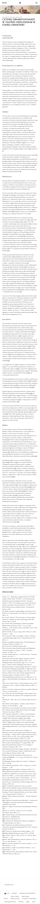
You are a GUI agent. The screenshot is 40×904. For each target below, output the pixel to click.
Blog (33, 902)
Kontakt (14, 893)
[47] (3, 847)
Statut (6, 898)
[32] (3, 786)
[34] (3, 796)
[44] (3, 835)
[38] (3, 814)
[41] (3, 825)
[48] (3, 851)
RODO (28, 902)
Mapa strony (15, 896)
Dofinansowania (10, 902)
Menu (4, 3)
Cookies (21, 902)
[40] (3, 821)
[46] (3, 843)
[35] (3, 800)
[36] (3, 806)
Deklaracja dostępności (28, 893)
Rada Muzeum (15, 898)
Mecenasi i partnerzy (29, 898)
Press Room (25, 896)
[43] (3, 833)
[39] (3, 819)
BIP (6, 893)
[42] (3, 831)
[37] (3, 810)
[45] (3, 839)
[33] (3, 788)
